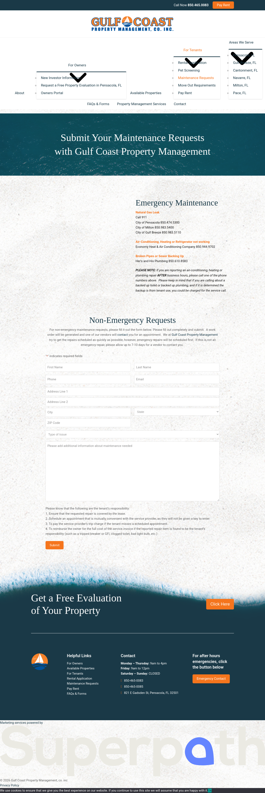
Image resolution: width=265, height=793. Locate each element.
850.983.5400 (164, 227)
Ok (210, 790)
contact (122, 335)
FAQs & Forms (76, 694)
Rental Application (79, 678)
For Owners (75, 663)
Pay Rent (73, 689)
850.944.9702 (205, 247)
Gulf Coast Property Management (195, 335)
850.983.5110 (171, 232)
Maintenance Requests (83, 683)
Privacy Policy (9, 785)
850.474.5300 (169, 222)
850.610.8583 (178, 261)
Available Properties (80, 668)
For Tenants (75, 673)
